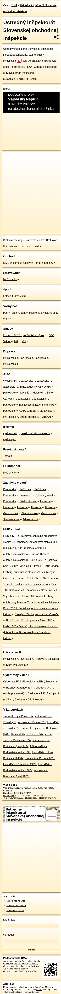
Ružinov (12, 246)
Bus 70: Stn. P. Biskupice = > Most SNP (29, 620)
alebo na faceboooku (16, 905)
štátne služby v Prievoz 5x (18, 716)
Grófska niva (10, 513)
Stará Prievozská (16, 664)
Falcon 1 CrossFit (13, 296)
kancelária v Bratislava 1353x (20, 764)
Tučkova (39, 658)
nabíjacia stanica (29, 404)
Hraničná (45, 501)
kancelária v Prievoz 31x (32, 722)
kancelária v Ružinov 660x (40, 758)
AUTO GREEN (27, 410)
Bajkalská (53, 658)
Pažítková (25, 358)
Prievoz (24, 246)
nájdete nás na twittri (15, 901)
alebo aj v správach (15, 910)
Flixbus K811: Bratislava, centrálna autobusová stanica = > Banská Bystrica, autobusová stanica (26, 554)
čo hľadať (8, 934)
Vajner (7, 341)
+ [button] (8, 157)
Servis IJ (24, 392)
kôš (16, 341)
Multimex (38, 392)
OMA (14, 5)
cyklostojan (9, 439)
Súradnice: (9, 79)
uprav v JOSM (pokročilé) (42, 788)
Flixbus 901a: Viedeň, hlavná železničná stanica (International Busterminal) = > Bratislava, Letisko (30, 632)
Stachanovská (29, 513)
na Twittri (33, 963)
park (5, 312)
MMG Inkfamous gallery (17, 262)
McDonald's (10, 279)
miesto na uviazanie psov (43, 312)
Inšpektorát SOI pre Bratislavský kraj (24, 335)
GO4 (51, 335)
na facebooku (25, 961)
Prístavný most (44, 495)
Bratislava (30, 240)
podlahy (48, 262)
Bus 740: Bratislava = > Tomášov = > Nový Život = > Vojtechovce (30, 590)
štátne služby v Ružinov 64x (27, 734)
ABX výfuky (44, 386)
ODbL (39, 989)
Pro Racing (9, 416)
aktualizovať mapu (20, 788)
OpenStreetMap (26, 228)
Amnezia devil (26, 386)
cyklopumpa (10, 380)
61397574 (7, 790)
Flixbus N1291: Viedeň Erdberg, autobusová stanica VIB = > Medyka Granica (31, 572)
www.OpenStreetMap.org (41, 987)
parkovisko (27, 380)
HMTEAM (45, 416)
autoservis (9, 386)
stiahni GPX (8, 795)
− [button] (8, 162)
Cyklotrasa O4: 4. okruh (28, 699)
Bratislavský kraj (12, 240)
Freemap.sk (42, 228)
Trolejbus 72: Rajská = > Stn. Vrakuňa (37, 614)
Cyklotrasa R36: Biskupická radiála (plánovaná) (30, 681)
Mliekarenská (30, 519)
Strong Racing (28, 416)
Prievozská (12, 61)
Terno (37, 262)
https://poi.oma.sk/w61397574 (16, 231)
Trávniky (36, 246)
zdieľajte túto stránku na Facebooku (21, 962)
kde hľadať (9, 919)
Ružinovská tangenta (18, 687)
